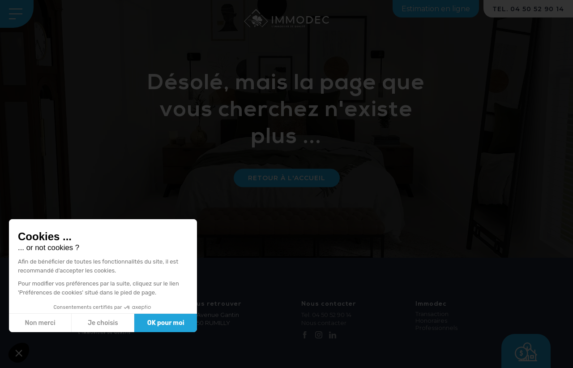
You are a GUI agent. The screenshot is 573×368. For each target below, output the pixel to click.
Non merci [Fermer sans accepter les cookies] (40, 323)
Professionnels (436, 328)
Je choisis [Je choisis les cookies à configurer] (103, 323)
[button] (19, 353)
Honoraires (431, 320)
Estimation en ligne (436, 8)
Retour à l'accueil (286, 178)
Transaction (432, 314)
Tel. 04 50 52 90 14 (326, 314)
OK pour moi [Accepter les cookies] (165, 323)
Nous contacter (323, 322)
